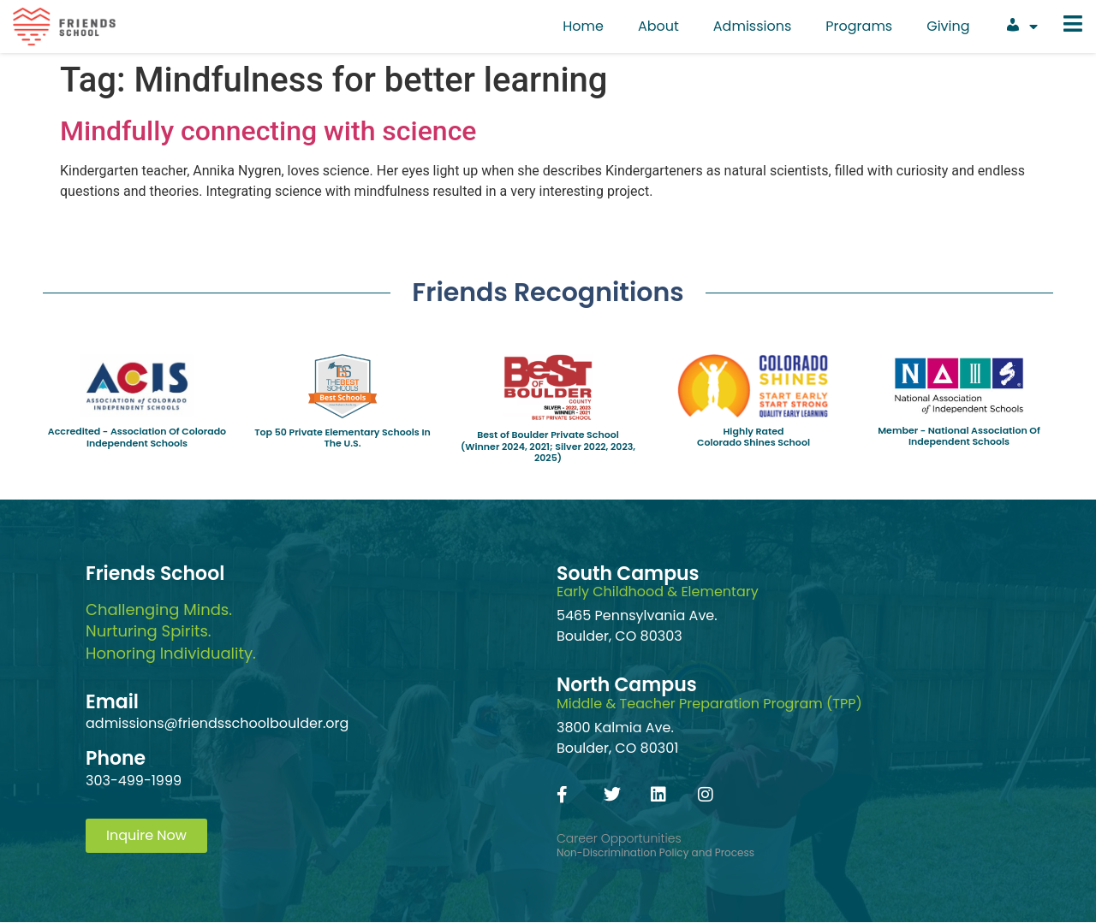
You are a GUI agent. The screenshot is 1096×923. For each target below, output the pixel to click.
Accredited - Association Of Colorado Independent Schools (137, 436)
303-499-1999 (134, 780)
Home (583, 26)
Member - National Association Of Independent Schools (959, 435)
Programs (858, 26)
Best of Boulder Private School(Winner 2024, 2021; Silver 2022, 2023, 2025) (548, 446)
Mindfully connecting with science (268, 131)
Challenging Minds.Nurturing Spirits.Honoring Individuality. (171, 631)
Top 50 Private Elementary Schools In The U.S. (342, 437)
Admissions (752, 26)
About (658, 26)
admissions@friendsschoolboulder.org (217, 723)
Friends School (155, 573)
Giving (947, 26)
